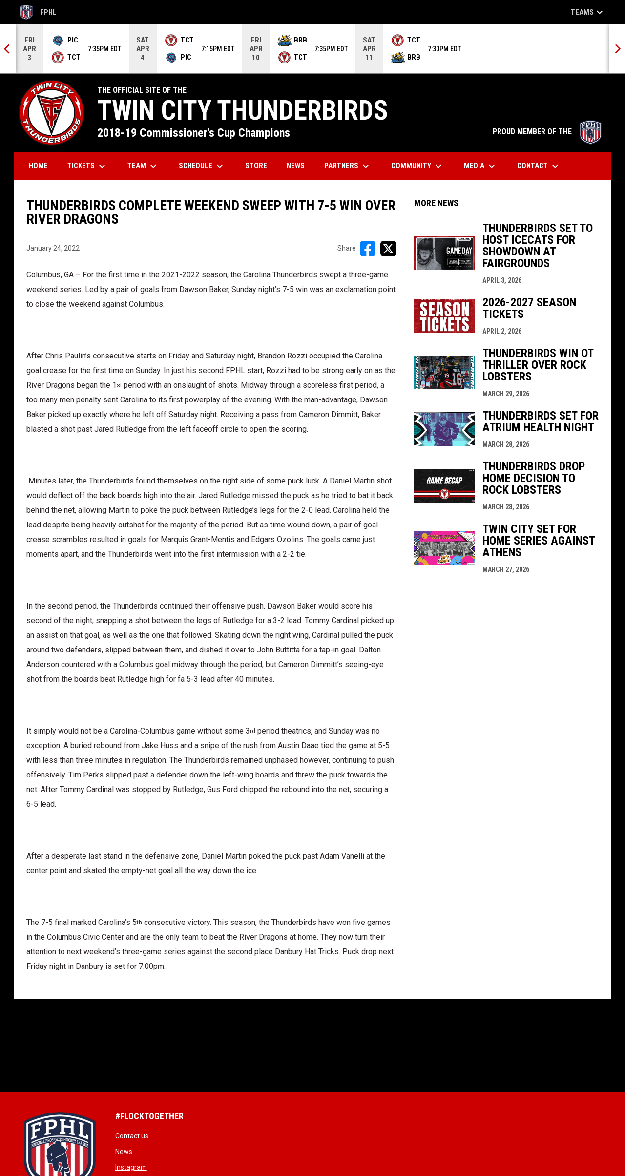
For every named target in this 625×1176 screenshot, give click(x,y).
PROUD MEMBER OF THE (547, 131)
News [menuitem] (296, 165)
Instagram (131, 1167)
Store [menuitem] (259, 165)
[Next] (617, 48)
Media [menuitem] (481, 166)
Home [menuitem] (38, 165)
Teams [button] (588, 12)
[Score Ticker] (312, 48)
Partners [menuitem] (348, 166)
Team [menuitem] (143, 166)
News (123, 1151)
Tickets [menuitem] (87, 166)
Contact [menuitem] (539, 166)
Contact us (131, 1136)
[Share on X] (388, 248)
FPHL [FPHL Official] (38, 12)
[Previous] (8, 48)
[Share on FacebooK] (367, 248)
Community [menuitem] (417, 166)
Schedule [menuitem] (202, 166)
